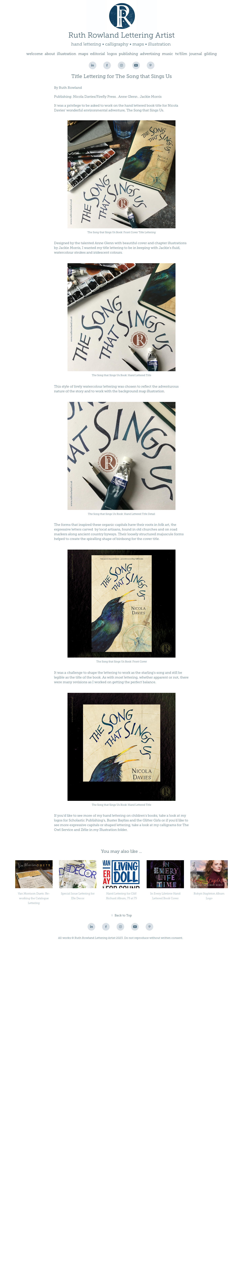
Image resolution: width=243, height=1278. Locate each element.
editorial (97, 54)
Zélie (84, 830)
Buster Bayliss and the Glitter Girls (134, 820)
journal (195, 54)
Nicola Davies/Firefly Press (94, 96)
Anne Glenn (127, 96)
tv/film (181, 54)
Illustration (108, 830)
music (167, 54)
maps (83, 54)
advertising (150, 54)
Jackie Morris (150, 96)
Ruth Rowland (70, 87)
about (50, 54)
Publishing (62, 96)
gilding (210, 54)
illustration (66, 54)
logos (112, 54)
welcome (34, 54)
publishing (128, 54)
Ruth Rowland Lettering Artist (121, 35)
